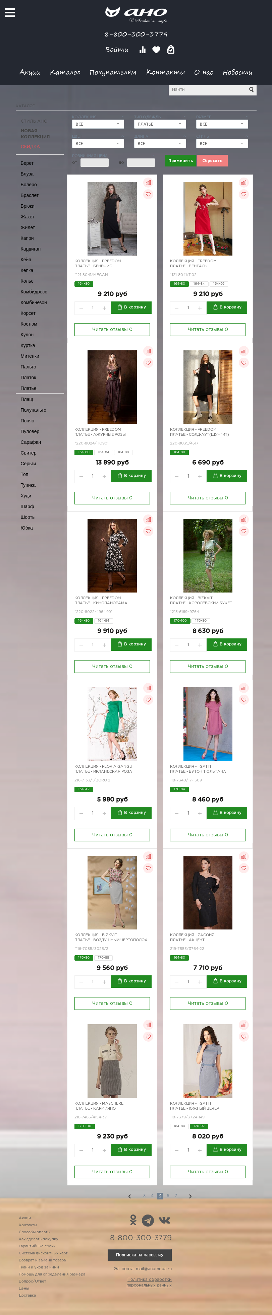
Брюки (28, 206)
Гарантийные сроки (37, 1246)
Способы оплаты (34, 1232)
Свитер (29, 453)
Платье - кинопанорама (100, 603)
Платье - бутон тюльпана (198, 771)
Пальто (28, 366)
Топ (25, 474)
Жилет (28, 227)
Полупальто (34, 410)
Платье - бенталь (188, 266)
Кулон (27, 334)
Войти (118, 49)
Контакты (165, 71)
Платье (29, 388)
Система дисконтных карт (43, 1253)
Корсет (28, 313)
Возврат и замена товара (42, 1260)
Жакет (28, 216)
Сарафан (31, 442)
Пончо (28, 420)
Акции (29, 71)
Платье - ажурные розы (100, 434)
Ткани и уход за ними (39, 1267)
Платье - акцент (187, 940)
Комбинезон (34, 302)
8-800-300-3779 (136, 34)
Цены (24, 1288)
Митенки (30, 356)
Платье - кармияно (95, 1108)
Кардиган (31, 249)
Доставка (27, 1295)
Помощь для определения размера (52, 1274)
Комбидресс (34, 291)
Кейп (26, 259)
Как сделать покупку (38, 1239)
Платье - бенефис (93, 266)
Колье (27, 281)
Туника (28, 485)
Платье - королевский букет (201, 603)
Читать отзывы (112, 330)
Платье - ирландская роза (103, 771)
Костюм (29, 324)
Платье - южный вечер (194, 1108)
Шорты (28, 517)
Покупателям (113, 71)
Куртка (28, 345)
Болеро (29, 184)
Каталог (65, 71)
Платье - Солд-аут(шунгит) (199, 434)
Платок (28, 377)
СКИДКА (30, 147)
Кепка (27, 270)
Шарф (27, 506)
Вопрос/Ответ (32, 1281)
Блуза (27, 174)
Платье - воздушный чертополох (110, 940)
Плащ (27, 399)
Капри (27, 238)
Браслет (30, 195)
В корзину (135, 307)
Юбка (27, 528)
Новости (238, 71)
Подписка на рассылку (139, 1255)
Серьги (28, 463)
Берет (27, 163)
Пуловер (30, 431)
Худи (26, 495)
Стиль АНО (34, 121)
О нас (203, 71)
